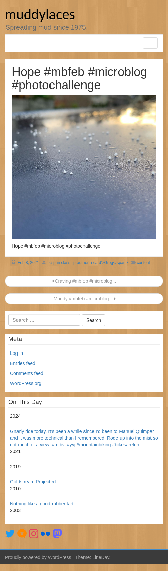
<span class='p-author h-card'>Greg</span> (88, 262)
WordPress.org (25, 383)
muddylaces (40, 14)
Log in (16, 353)
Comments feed (26, 373)
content (143, 262)
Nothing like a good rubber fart (41, 503)
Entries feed (22, 363)
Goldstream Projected (33, 481)
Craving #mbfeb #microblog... (84, 281)
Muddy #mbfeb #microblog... (84, 298)
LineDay (100, 557)
